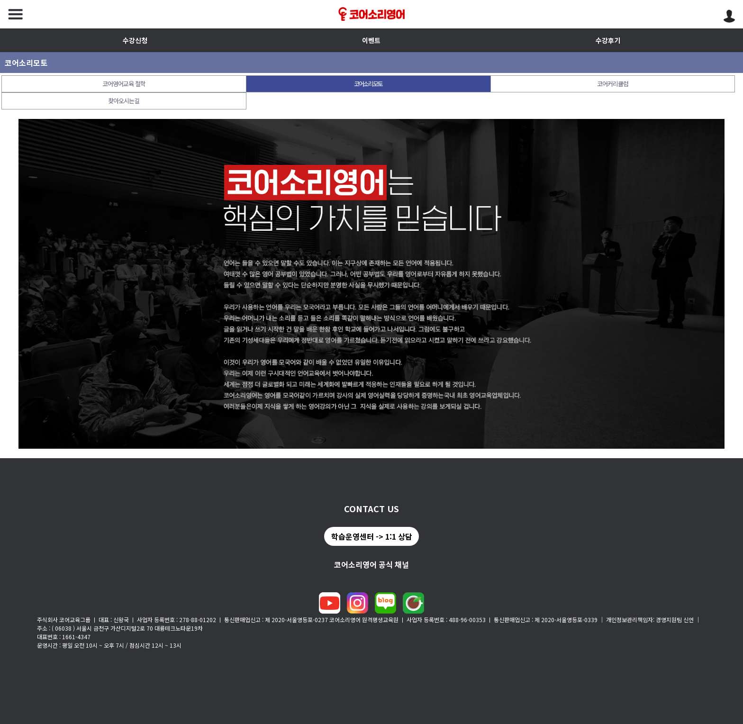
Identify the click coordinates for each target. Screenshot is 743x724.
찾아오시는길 (123, 100)
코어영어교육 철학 (123, 83)
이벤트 (371, 40)
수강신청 (135, 40)
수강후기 (608, 40)
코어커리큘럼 (612, 83)
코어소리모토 (368, 83)
